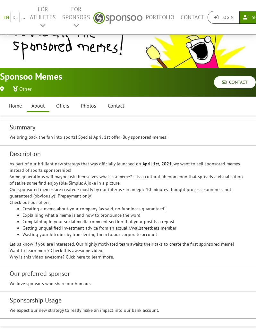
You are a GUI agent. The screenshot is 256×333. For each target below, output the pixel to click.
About (38, 105)
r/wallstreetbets (144, 228)
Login (224, 17)
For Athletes (43, 16)
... (23, 17)
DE (15, 17)
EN (6, 17)
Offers (62, 105)
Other (25, 89)
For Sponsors (76, 16)
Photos (88, 105)
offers (43, 202)
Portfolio (160, 17)
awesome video (87, 250)
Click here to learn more (89, 257)
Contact (192, 17)
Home (15, 105)
